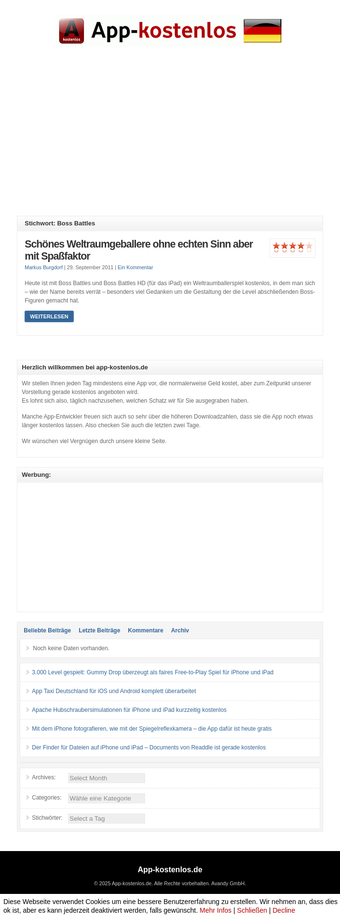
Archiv (180, 630)
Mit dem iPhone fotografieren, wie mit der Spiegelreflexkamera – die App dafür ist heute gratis (152, 728)
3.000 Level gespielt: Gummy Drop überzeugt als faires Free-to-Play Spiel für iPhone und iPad (152, 672)
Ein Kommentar (135, 267)
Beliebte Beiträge (47, 630)
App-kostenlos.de (169, 870)
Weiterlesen (49, 316)
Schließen (252, 910)
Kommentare (145, 630)
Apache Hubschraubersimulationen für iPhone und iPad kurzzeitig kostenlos (129, 710)
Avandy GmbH (228, 883)
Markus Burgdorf (44, 267)
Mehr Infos (215, 910)
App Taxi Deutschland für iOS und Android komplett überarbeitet (114, 691)
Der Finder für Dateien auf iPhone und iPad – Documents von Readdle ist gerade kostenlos (149, 747)
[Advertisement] (178, 138)
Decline (283, 910)
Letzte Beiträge (99, 630)
